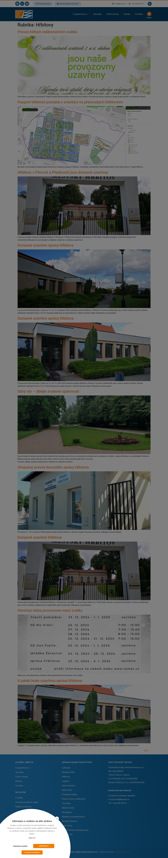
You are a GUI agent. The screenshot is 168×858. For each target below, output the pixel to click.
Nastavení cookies (20, 846)
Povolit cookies (32, 852)
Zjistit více (32, 838)
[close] (57, 819)
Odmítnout (44, 846)
